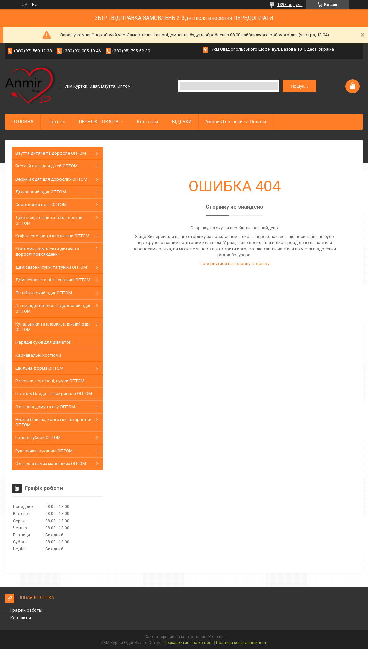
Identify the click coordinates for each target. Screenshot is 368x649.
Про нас (56, 121)
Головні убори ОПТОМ (38, 437)
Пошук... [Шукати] (299, 86)
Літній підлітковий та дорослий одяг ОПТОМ (53, 308)
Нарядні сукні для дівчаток (43, 342)
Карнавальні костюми (38, 355)
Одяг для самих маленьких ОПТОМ (50, 463)
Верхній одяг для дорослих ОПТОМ (51, 179)
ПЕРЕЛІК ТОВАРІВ (99, 121)
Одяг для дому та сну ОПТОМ (45, 406)
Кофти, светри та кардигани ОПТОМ (52, 235)
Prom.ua (216, 636)
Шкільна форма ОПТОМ (39, 368)
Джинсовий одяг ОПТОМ (40, 191)
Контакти (147, 121)
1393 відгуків (290, 4)
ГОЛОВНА (23, 121)
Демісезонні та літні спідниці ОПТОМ (52, 279)
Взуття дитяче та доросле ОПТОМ (50, 153)
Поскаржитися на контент (188, 642)
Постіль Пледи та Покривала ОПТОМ (53, 393)
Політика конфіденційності (242, 642)
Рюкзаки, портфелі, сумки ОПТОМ (49, 380)
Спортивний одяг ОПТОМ (41, 204)
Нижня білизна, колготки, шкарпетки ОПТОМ (53, 422)
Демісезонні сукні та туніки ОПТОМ (51, 267)
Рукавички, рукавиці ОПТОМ (44, 450)
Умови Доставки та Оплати (236, 121)
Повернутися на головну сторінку (234, 263)
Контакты (20, 617)
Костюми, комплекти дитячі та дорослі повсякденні (47, 251)
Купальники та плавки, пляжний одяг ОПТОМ (53, 326)
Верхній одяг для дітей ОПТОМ (46, 165)
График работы (26, 610)
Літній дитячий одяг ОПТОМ (43, 292)
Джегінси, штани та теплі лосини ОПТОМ (48, 220)
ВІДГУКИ (182, 121)
